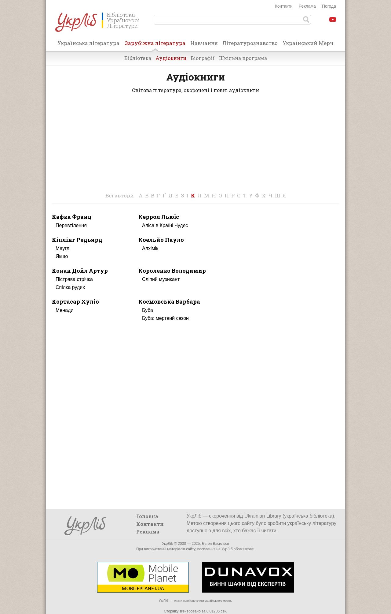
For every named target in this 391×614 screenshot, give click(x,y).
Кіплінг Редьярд (77, 239)
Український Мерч (308, 43)
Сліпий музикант (161, 279)
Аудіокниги (170, 58)
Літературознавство (250, 43)
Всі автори (119, 195)
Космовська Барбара (169, 301)
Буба (147, 310)
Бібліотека (137, 58)
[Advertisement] (195, 148)
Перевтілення (71, 225)
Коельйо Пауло (161, 239)
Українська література (88, 43)
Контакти (284, 6)
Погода (329, 6)
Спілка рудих (70, 287)
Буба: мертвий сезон (165, 318)
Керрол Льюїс (158, 216)
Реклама (307, 6)
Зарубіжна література (155, 45)
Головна (147, 516)
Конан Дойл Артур (80, 270)
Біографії (203, 58)
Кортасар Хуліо (75, 301)
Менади (64, 310)
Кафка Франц (72, 216)
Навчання (204, 43)
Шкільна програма (243, 58)
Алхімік (150, 248)
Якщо (62, 256)
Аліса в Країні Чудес (165, 225)
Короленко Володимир (172, 270)
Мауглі (63, 248)
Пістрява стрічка (74, 279)
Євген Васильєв (215, 543)
